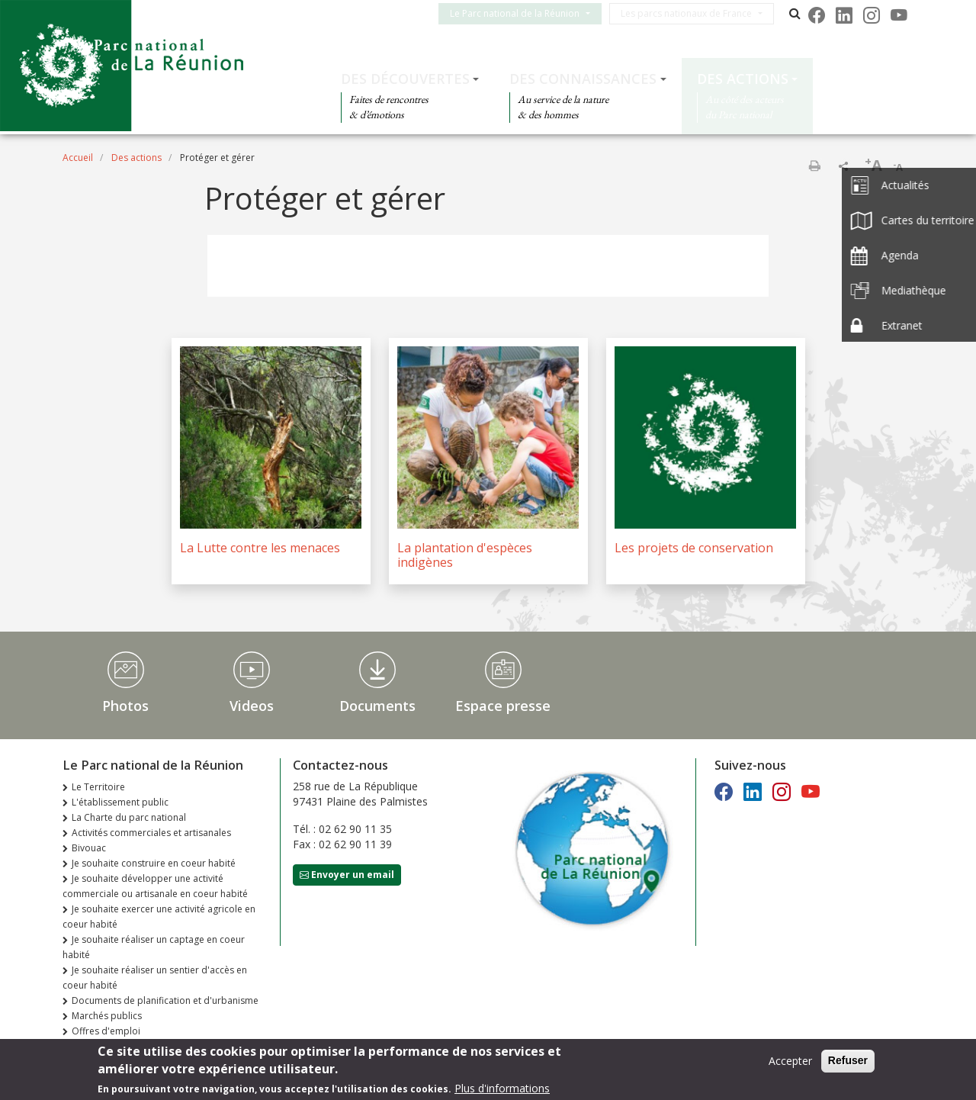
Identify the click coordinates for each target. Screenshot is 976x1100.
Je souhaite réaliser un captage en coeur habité (154, 947)
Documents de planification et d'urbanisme (165, 1000)
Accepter (790, 1063)
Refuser (848, 1063)
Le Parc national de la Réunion (527, 13)
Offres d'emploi (106, 1030)
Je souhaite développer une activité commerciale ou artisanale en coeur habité (155, 886)
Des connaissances (583, 78)
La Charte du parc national (129, 817)
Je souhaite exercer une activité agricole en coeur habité (159, 916)
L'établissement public (120, 802)
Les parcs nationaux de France (698, 13)
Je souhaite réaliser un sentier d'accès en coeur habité (155, 977)
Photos (125, 705)
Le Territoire (98, 786)
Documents (377, 705)
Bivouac (89, 847)
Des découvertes (405, 78)
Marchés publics (107, 1015)
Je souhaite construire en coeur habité (154, 863)
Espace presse (503, 705)
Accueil (78, 157)
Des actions (742, 78)
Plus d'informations (502, 1090)
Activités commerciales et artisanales (151, 832)
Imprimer (814, 165)
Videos (252, 705)
